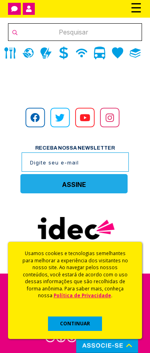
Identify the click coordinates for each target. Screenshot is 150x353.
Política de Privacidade (82, 295)
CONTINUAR (75, 323)
